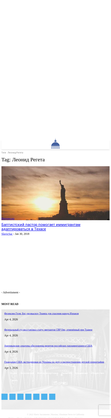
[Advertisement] (46, 271)
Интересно (7, 218)
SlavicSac (7, 233)
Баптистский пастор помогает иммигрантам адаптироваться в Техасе (40, 226)
